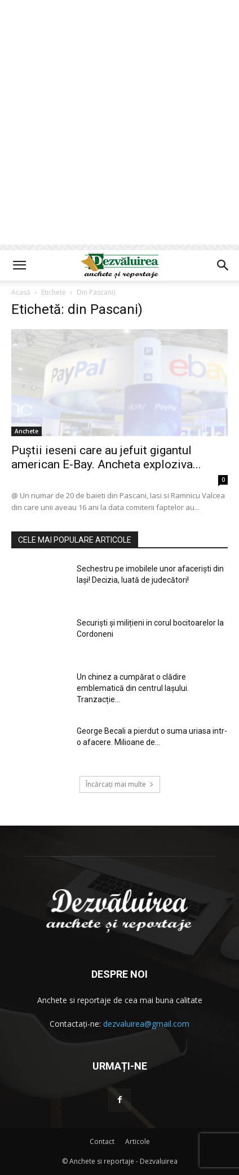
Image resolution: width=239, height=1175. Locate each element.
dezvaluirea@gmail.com (146, 1023)
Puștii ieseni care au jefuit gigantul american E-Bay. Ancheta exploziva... (106, 457)
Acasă (20, 292)
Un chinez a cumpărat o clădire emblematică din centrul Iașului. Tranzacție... (133, 688)
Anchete (26, 431)
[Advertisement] (119, 125)
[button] (19, 265)
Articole (137, 1141)
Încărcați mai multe (120, 784)
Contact (102, 1141)
